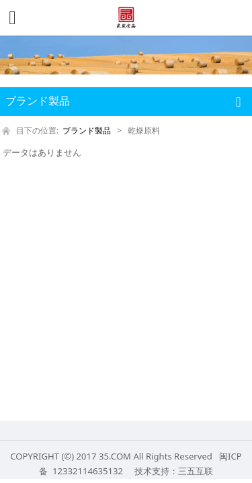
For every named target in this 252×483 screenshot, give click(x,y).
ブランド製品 (86, 130)
